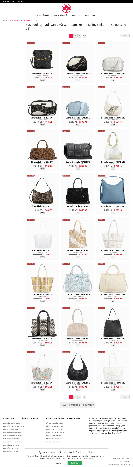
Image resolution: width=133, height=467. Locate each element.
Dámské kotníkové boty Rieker (14, 426)
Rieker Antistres (9, 2)
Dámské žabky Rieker (10, 451)
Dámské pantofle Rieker (11, 439)
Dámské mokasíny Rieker (12, 432)
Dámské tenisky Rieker (11, 448)
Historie (21, 2)
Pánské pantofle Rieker (54, 429)
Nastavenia (59, 463)
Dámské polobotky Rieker (12, 442)
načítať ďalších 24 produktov (78, 405)
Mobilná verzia (125, 464)
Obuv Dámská (42, 15)
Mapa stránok (114, 464)
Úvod (5, 21)
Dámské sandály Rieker (11, 445)
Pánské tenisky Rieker (53, 439)
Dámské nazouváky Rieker (12, 436)
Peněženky (90, 15)
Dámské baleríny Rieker (11, 423)
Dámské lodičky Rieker (11, 429)
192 (84, 36)
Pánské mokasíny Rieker (54, 423)
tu (92, 458)
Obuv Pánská (60, 15)
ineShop (127, 459)
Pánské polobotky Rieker (55, 432)
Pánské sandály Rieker (54, 436)
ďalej (124, 35)
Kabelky (76, 15)
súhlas (70, 456)
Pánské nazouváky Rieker (55, 426)
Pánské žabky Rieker (53, 442)
